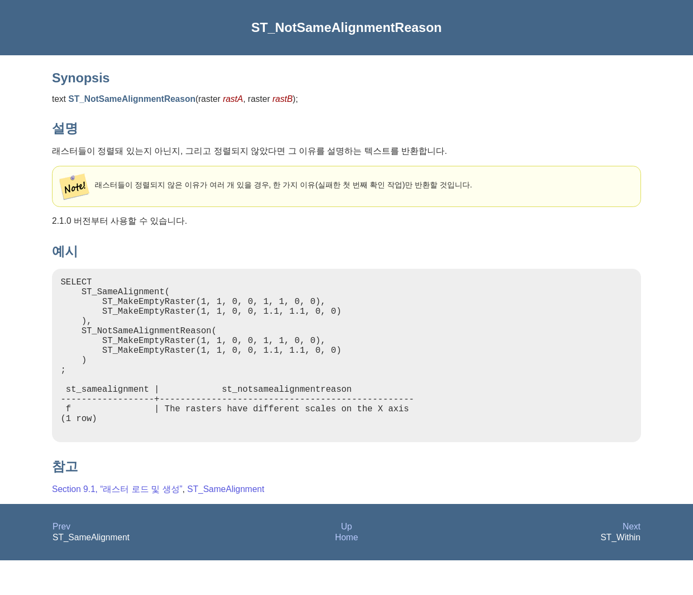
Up (346, 561)
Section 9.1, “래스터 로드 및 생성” (117, 523)
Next (631, 561)
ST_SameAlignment (225, 523)
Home (346, 572)
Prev (61, 561)
